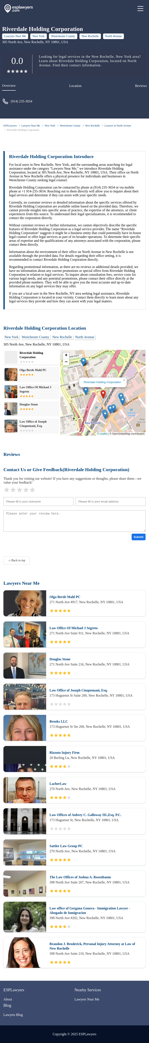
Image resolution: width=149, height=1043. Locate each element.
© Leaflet (102, 433)
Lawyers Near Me (15, 36)
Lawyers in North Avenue (118, 125)
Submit (138, 537)
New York (38, 36)
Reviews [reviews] (141, 86)
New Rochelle (90, 36)
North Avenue (113, 36)
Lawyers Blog (13, 1015)
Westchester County (63, 36)
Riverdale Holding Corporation (23, 129)
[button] (103, 394)
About (7, 999)
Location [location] (75, 86)
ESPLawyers (10, 125)
